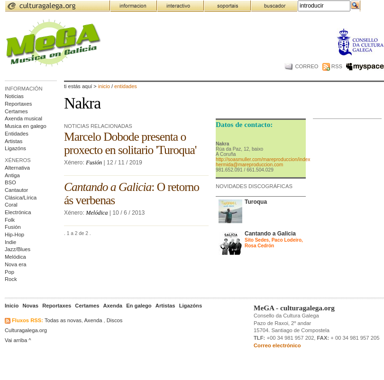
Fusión (13, 227)
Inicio (104, 86)
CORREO (301, 66)
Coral (11, 205)
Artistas (13, 141)
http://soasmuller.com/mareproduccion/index (263, 159)
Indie (10, 242)
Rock (11, 279)
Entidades (16, 133)
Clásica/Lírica (21, 197)
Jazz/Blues (17, 249)
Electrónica (18, 212)
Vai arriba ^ (18, 340)
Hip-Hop (14, 234)
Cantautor (16, 190)
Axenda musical (23, 118)
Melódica (15, 257)
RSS (332, 66)
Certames (16, 111)
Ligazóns (15, 148)
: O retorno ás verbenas (131, 193)
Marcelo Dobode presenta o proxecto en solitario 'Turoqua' (130, 143)
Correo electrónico (277, 345)
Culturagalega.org (26, 330)
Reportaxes (18, 104)
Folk (10, 220)
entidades (125, 86)
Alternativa (17, 168)
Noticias (14, 96)
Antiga (12, 175)
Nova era (15, 264)
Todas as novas (63, 320)
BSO (10, 182)
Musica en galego (25, 126)
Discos (115, 320)
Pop (9, 272)
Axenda (93, 320)
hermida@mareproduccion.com (249, 164)
